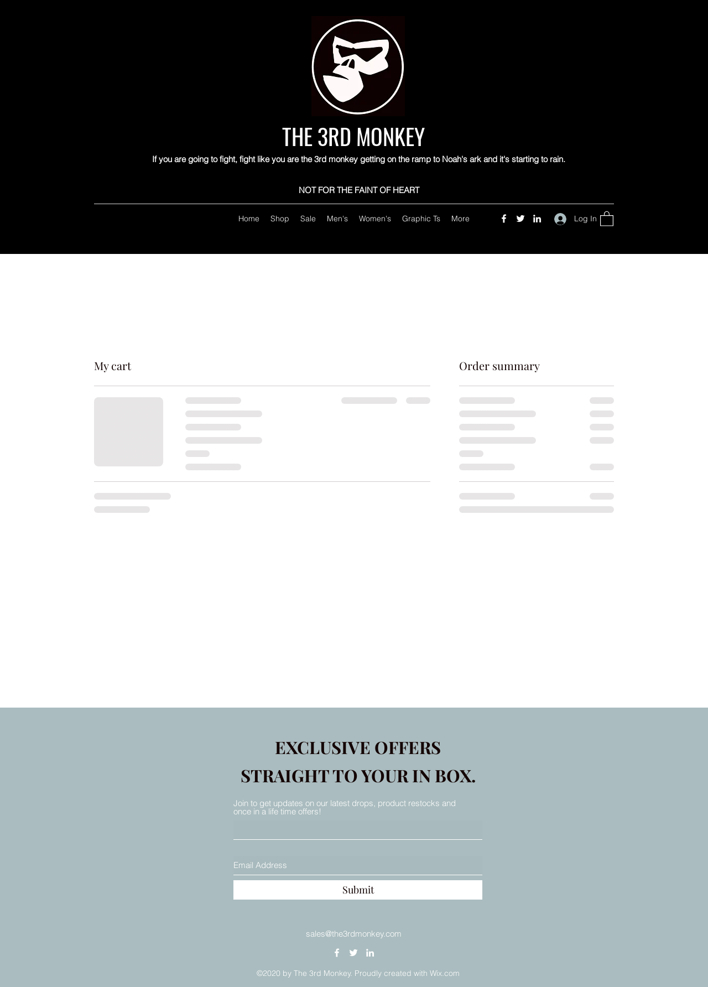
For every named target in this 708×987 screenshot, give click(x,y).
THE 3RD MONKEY (356, 136)
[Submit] (357, 890)
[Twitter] (520, 218)
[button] (606, 218)
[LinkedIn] (537, 218)
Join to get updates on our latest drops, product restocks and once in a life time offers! (344, 807)
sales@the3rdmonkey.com (354, 933)
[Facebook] (503, 218)
